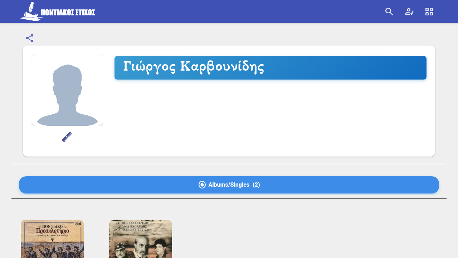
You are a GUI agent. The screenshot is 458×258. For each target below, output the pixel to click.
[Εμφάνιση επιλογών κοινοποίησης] (30, 38)
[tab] (229, 185)
